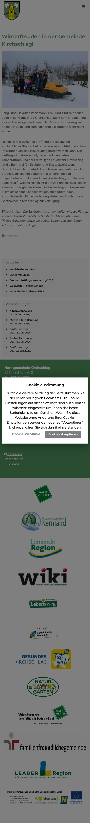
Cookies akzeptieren (63, 434)
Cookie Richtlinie (26, 434)
